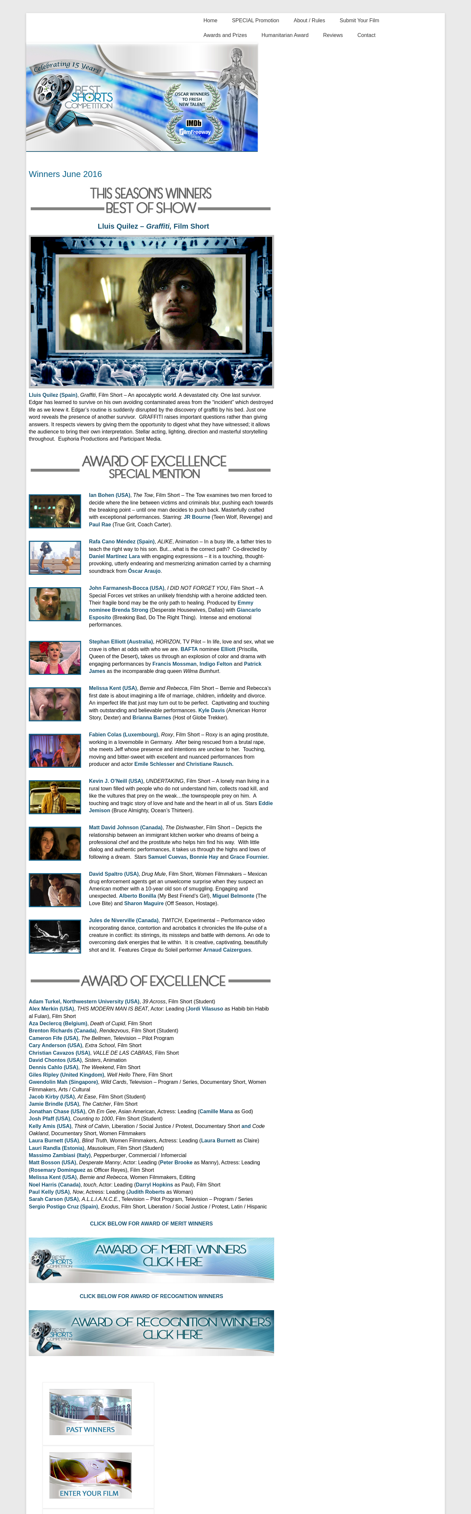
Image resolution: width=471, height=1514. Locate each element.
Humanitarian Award (285, 35)
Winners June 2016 (65, 174)
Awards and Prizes (225, 35)
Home (210, 20)
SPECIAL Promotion (255, 20)
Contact (366, 35)
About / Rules (309, 20)
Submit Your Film (359, 20)
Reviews (333, 35)
